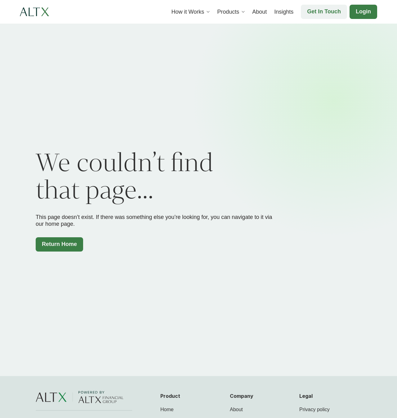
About (259, 12)
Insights (283, 12)
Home (167, 409)
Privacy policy (314, 409)
